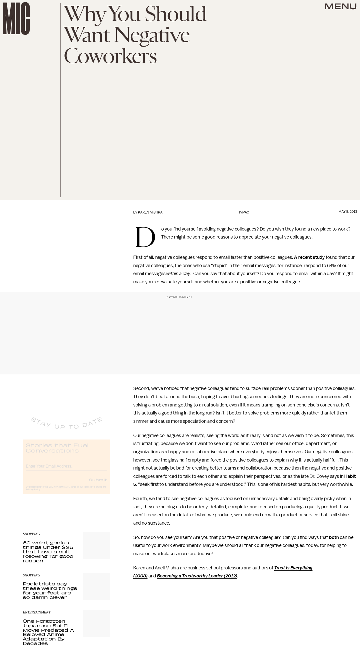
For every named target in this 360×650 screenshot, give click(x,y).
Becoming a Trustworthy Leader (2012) (197, 575)
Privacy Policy (33, 493)
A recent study (309, 257)
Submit (98, 483)
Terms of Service (93, 491)
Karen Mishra (150, 212)
